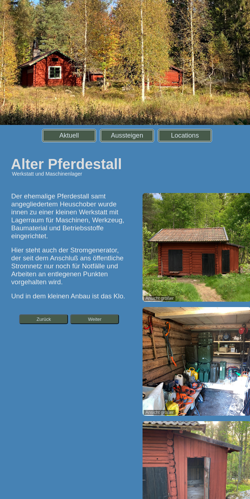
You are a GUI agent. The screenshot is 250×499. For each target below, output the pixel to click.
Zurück (44, 319)
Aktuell (69, 135)
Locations (185, 135)
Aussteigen (127, 135)
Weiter (94, 319)
